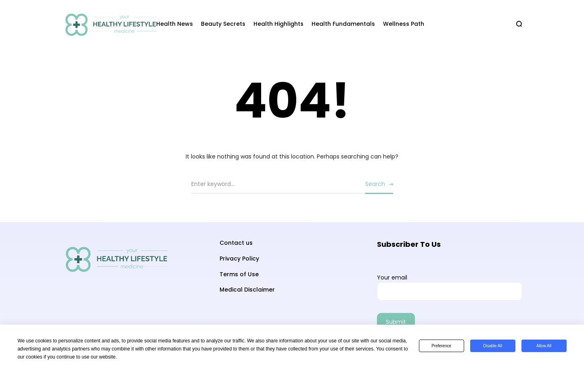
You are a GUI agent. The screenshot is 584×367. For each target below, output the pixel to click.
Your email (449, 287)
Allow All (543, 346)
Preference (441, 346)
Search (375, 184)
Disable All (492, 346)
